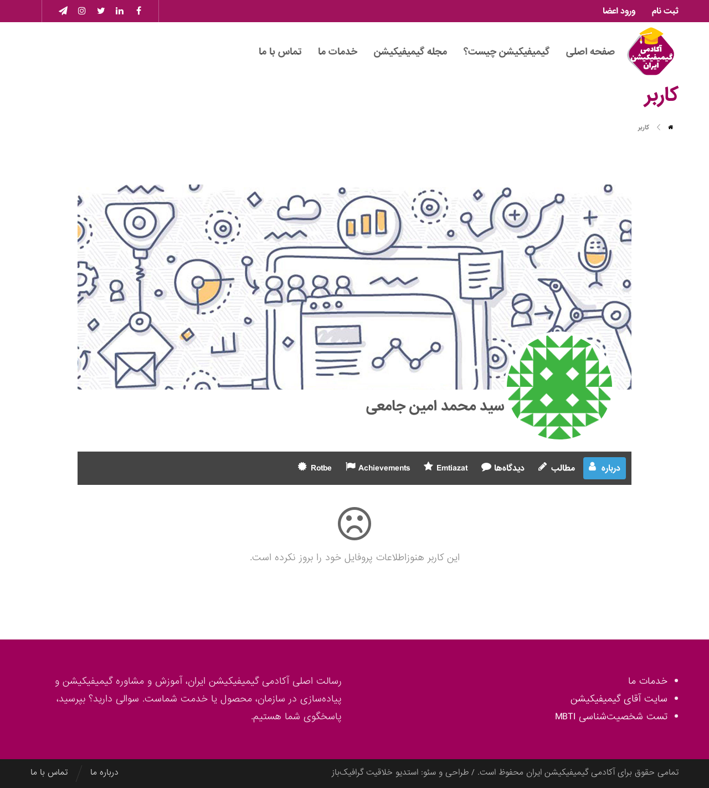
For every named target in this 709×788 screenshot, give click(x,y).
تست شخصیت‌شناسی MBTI (611, 716)
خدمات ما (647, 681)
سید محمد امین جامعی (435, 406)
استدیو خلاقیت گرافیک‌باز (375, 772)
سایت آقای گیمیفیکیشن (619, 699)
